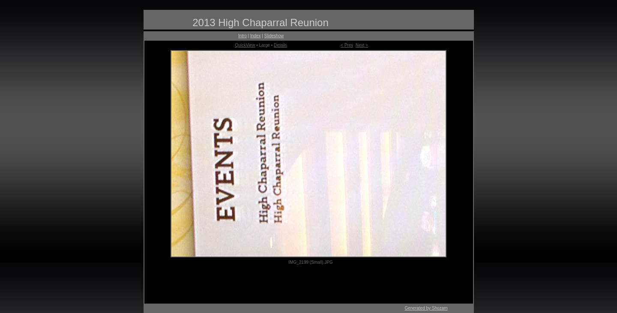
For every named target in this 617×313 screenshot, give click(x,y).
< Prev (347, 45)
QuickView (245, 45)
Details (280, 45)
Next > (362, 45)
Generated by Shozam (425, 308)
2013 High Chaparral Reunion (260, 22)
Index (255, 35)
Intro (242, 35)
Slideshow (274, 35)
